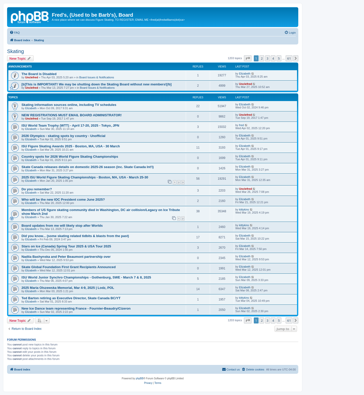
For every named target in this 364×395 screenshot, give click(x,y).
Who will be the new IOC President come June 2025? (63, 199)
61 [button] (289, 58)
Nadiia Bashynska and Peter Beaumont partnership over (66, 257)
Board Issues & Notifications (96, 77)
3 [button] (267, 58)
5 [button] (279, 58)
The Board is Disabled (39, 74)
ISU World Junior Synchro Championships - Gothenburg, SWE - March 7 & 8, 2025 (86, 277)
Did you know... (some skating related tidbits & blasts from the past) (75, 236)
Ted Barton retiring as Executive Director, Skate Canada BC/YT (71, 298)
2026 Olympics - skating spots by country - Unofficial (63, 136)
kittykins (244, 209)
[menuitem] (15, 33)
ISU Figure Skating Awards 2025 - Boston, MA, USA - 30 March (70, 146)
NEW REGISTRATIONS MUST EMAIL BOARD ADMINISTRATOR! (71, 115)
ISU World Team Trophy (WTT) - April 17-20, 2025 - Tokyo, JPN (70, 125)
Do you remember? (36, 189)
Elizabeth (245, 73)
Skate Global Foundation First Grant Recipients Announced (68, 267)
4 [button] (273, 58)
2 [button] (262, 58)
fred (241, 125)
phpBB (139, 378)
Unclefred (31, 77)
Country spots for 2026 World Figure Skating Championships (69, 156)
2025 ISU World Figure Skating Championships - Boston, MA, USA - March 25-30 (84, 177)
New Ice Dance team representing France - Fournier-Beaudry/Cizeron (76, 308)
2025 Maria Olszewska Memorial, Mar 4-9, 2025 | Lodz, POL (67, 288)
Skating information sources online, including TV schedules (68, 105)
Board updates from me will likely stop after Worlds (62, 225)
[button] (248, 58)
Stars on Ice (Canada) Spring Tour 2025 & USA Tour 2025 (66, 246)
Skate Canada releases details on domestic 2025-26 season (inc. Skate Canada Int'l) (87, 167)
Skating (15, 51)
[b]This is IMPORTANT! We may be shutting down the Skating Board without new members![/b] (96, 84)
